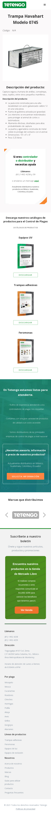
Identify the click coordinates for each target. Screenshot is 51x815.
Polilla (7, 708)
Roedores (9, 695)
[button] (45, 5)
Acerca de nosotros (13, 763)
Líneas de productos (15, 734)
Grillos (7, 720)
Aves (7, 716)
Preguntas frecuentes (14, 792)
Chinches (9, 699)
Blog (7, 776)
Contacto (9, 788)
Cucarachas (10, 691)
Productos (9, 768)
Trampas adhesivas (25, 285)
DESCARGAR (25, 274)
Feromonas (25, 332)
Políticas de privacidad (25, 809)
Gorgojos (9, 725)
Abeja (7, 712)
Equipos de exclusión (14, 752)
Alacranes (9, 729)
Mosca (8, 686)
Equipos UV (25, 237)
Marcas (8, 772)
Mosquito (9, 682)
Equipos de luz (11, 748)
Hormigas (9, 703)
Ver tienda (26, 610)
